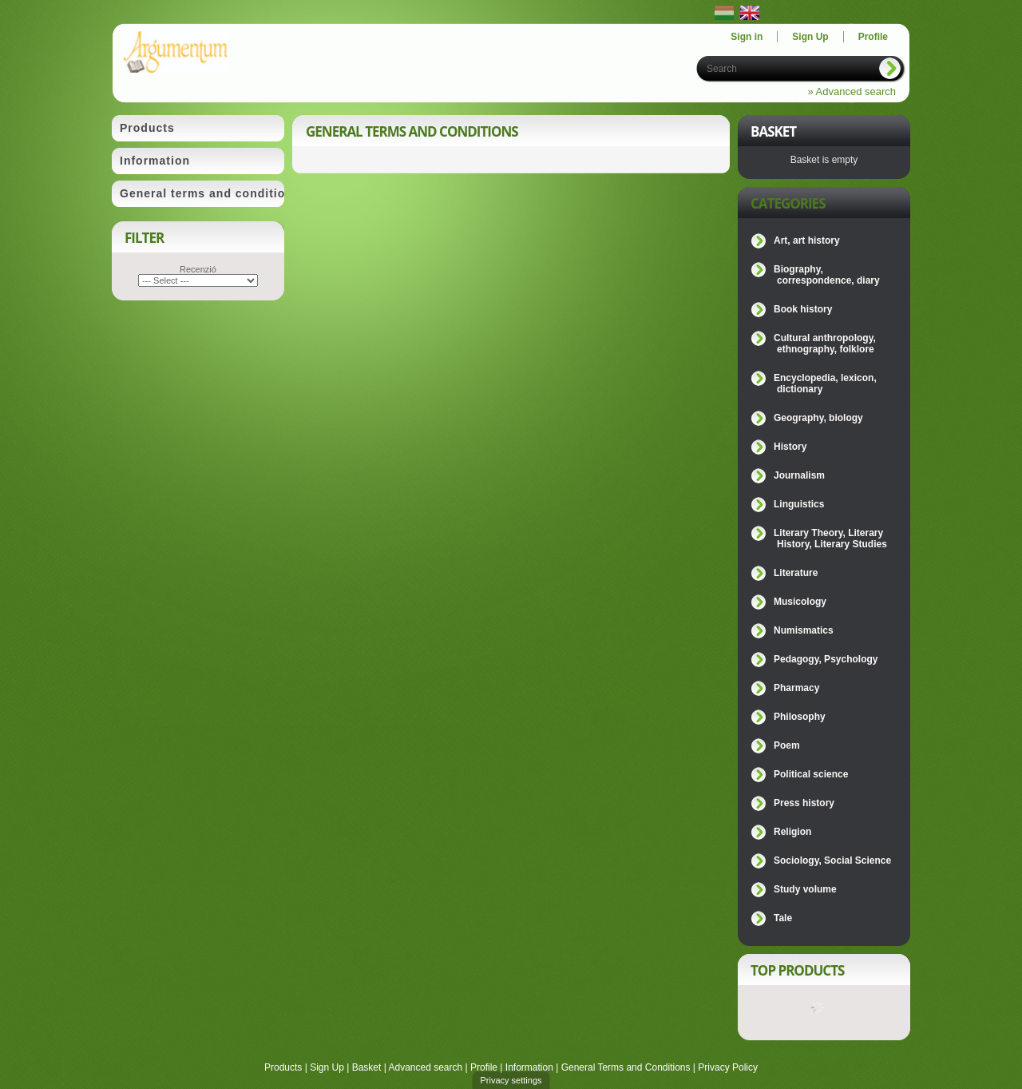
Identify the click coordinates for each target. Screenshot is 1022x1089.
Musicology (800, 601)
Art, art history (807, 240)
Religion (792, 831)
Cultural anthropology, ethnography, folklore (825, 343)
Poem (787, 745)
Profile (483, 1067)
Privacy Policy (728, 1067)
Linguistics (799, 504)
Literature (796, 572)
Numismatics (804, 630)
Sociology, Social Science (832, 860)
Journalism (799, 475)
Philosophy (800, 716)
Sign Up (327, 1067)
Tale (783, 918)
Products (283, 1067)
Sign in (747, 36)
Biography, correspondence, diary (827, 275)
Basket (367, 1067)
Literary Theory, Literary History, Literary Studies (830, 538)
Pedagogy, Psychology (825, 659)
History (790, 446)
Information (529, 1067)
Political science (811, 774)
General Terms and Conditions (626, 1067)
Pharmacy (796, 688)
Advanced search (425, 1067)
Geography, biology (818, 417)
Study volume (805, 889)
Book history (803, 309)
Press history (804, 803)
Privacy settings (510, 1080)
